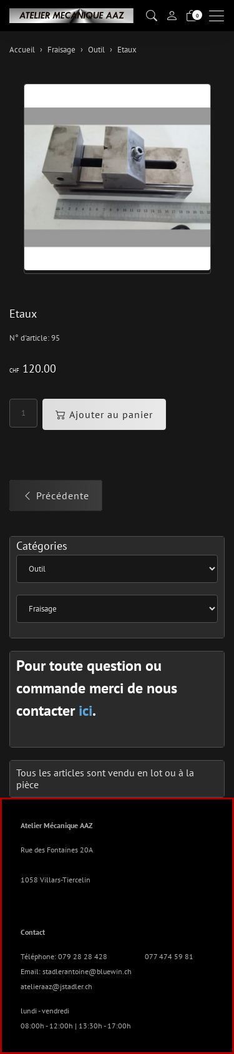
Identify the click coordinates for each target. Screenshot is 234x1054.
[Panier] (191, 16)
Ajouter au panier (104, 414)
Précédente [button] (55, 495)
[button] (151, 16)
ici (85, 710)
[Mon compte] (171, 15)
